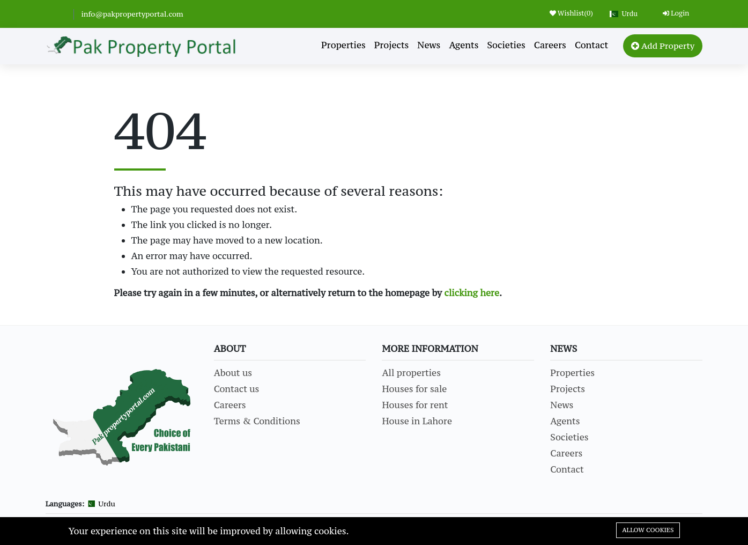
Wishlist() (571, 13)
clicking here (472, 293)
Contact (591, 45)
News (428, 45)
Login (676, 13)
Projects (391, 45)
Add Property (662, 45)
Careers (550, 45)
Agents (463, 45)
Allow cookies (647, 530)
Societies (506, 45)
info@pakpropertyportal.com (132, 14)
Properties (343, 45)
